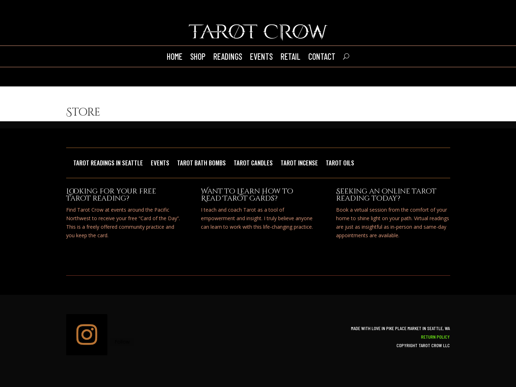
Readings (227, 56)
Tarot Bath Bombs (201, 163)
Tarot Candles (253, 163)
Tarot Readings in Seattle (108, 163)
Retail (290, 56)
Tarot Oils (340, 163)
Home (174, 56)
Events (261, 56)
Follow (122, 341)
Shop (198, 56)
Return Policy (435, 337)
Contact (321, 56)
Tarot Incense (299, 163)
